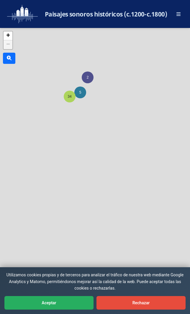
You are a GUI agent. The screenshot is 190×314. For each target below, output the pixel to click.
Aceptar (49, 302)
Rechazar (141, 302)
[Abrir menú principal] (178, 14)
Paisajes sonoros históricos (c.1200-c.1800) (106, 14)
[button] (88, 77)
